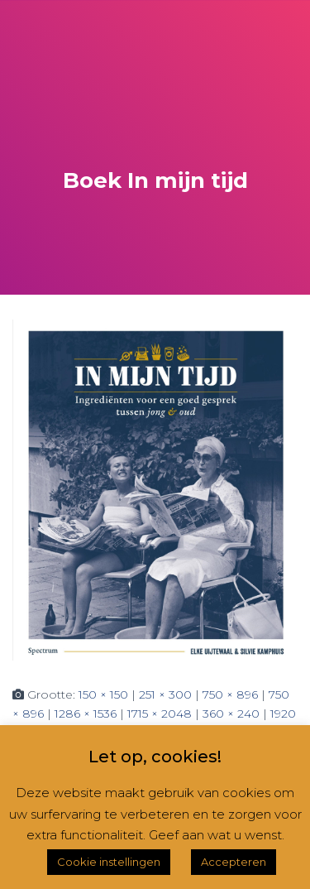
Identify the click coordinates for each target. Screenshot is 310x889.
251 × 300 (165, 694)
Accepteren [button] (233, 861)
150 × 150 (103, 694)
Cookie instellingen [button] (108, 861)
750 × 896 (230, 694)
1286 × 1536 (86, 713)
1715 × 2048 (159, 713)
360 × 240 (231, 713)
